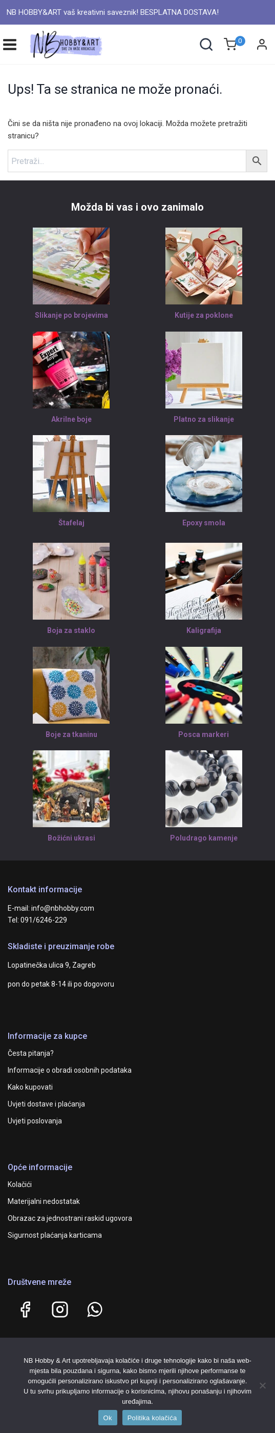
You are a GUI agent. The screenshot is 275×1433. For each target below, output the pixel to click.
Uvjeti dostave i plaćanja (46, 1104)
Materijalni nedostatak (44, 1201)
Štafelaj (71, 523)
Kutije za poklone (204, 315)
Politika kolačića (152, 1418)
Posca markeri (203, 734)
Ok (107, 1418)
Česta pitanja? (31, 1053)
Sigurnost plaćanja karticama (55, 1235)
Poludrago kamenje (204, 838)
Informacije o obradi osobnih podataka (70, 1070)
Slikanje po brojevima (71, 315)
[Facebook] (25, 1309)
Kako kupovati (30, 1087)
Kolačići (20, 1184)
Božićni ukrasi (71, 838)
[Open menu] (9, 44)
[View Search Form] (206, 44)
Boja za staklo (71, 630)
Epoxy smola (203, 523)
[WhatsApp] (94, 1309)
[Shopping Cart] (234, 44)
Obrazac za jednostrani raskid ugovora (70, 1218)
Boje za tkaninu (71, 734)
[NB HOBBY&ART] (66, 44)
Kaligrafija (203, 630)
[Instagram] (60, 1309)
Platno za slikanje (204, 419)
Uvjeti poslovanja (35, 1121)
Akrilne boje (71, 419)
